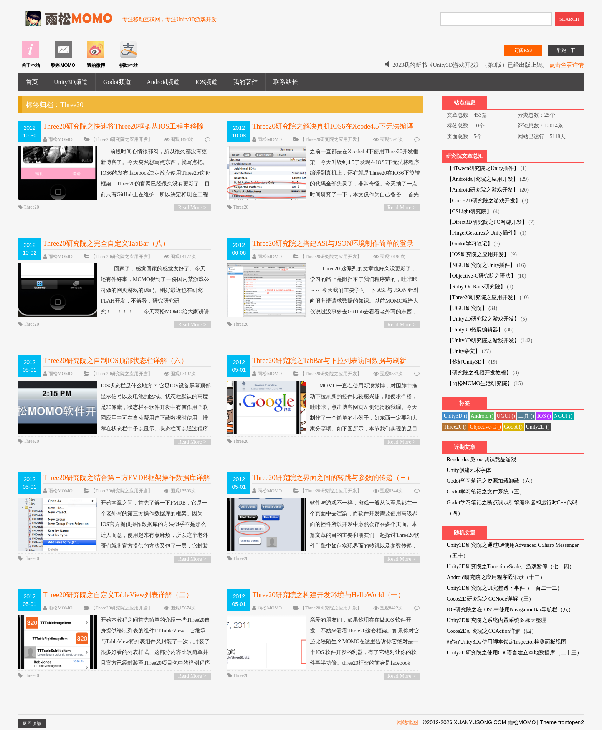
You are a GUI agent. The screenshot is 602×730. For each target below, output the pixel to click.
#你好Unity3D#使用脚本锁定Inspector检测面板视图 (506, 642)
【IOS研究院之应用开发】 (478, 254)
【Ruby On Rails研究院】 (476, 287)
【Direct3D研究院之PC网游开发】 (487, 222)
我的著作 (245, 82)
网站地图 (407, 722)
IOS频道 (206, 82)
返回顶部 (32, 723)
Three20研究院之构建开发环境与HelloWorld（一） (328, 595)
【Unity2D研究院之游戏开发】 (483, 319)
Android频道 (163, 82)
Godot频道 (117, 82)
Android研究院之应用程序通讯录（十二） (496, 577)
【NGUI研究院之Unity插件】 (481, 265)
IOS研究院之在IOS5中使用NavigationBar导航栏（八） (510, 609)
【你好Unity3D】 (467, 362)
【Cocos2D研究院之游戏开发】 (484, 201)
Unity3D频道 (71, 82)
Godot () (513, 427)
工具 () (526, 416)
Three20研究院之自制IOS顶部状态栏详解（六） (115, 360)
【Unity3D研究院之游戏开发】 (483, 340)
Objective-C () (485, 427)
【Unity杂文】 (464, 351)
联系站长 (285, 82)
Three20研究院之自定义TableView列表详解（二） (118, 595)
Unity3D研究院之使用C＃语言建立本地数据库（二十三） (514, 653)
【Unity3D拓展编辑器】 (475, 330)
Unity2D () (538, 427)
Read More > (192, 207)
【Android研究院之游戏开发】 (483, 190)
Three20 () (454, 427)
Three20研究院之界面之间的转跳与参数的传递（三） (332, 478)
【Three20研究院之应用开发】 (121, 139)
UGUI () (506, 416)
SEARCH (569, 19)
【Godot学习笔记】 (470, 244)
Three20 (31, 207)
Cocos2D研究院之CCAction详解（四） (492, 631)
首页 (32, 82)
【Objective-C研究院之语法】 (481, 276)
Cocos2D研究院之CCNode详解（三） (490, 599)
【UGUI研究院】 (467, 308)
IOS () (544, 416)
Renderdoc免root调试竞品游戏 (481, 459)
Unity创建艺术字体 (469, 470)
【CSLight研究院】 (469, 211)
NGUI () (563, 416)
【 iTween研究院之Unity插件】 (483, 168)
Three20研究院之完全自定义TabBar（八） (106, 243)
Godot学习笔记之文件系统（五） (486, 492)
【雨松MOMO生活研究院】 (480, 383)
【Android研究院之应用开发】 (483, 179)
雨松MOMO (60, 139)
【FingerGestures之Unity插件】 (483, 233)
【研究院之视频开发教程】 (479, 373)
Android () (482, 416)
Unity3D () (455, 416)
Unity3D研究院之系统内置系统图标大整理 (496, 620)
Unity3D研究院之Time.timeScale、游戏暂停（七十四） (511, 566)
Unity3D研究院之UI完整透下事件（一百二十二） (505, 588)
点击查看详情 (566, 65)
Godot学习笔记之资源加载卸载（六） (491, 481)
